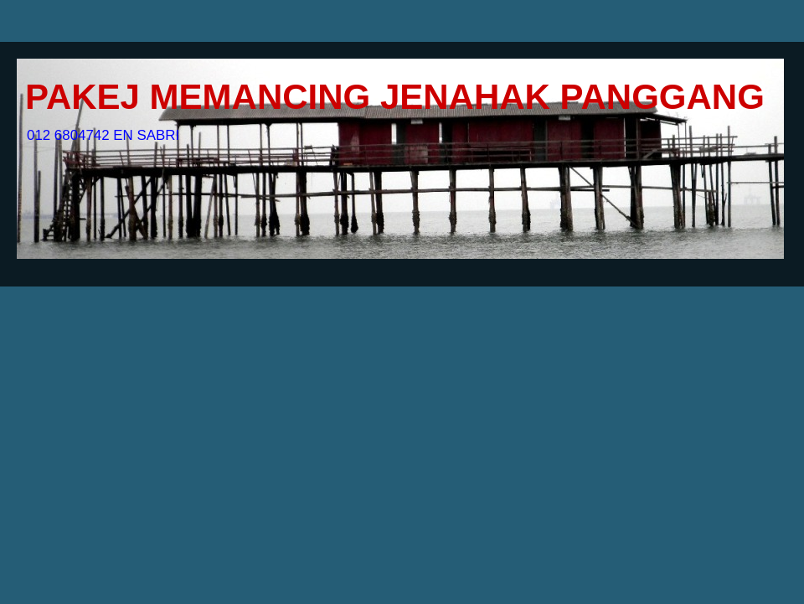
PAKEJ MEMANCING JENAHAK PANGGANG (395, 96)
